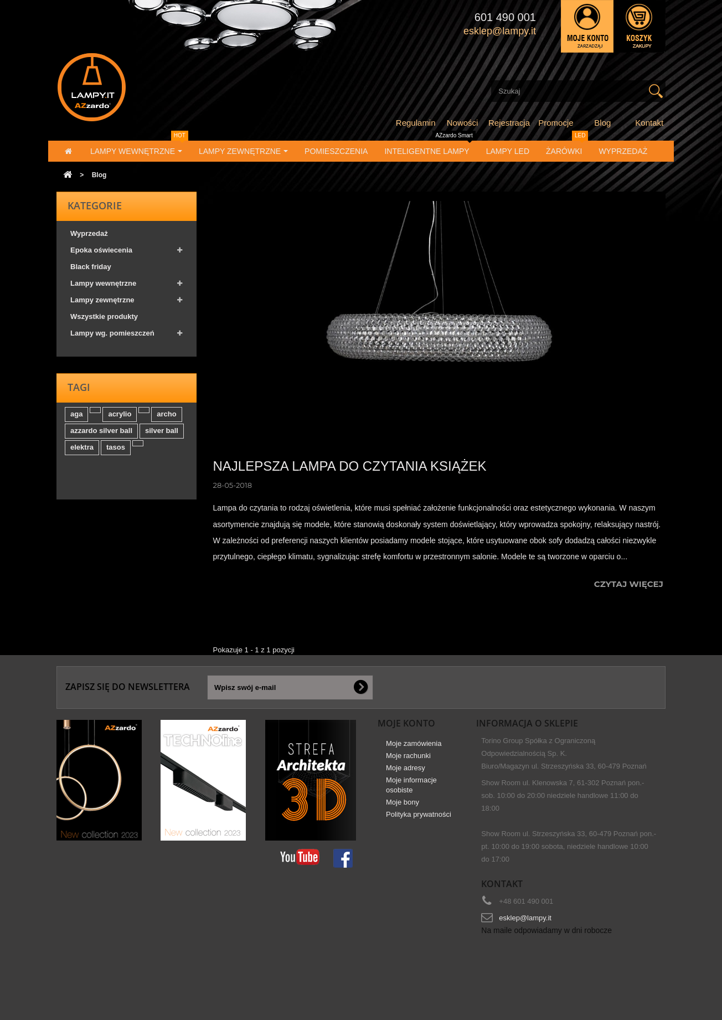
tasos (115, 453)
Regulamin (416, 122)
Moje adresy (405, 771)
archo (166, 420)
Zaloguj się (587, 26)
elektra (82, 453)
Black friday (90, 270)
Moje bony (402, 806)
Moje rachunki (408, 759)
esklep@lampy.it (525, 918)
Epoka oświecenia (101, 254)
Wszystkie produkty (104, 320)
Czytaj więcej (630, 584)
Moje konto (406, 723)
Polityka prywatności (418, 818)
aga (76, 420)
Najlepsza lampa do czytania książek (350, 466)
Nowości (462, 122)
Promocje (555, 122)
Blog (602, 122)
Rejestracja (509, 122)
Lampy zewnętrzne (102, 304)
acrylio (119, 420)
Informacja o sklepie (527, 723)
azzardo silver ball (101, 436)
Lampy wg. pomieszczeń (112, 337)
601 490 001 (505, 17)
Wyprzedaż (89, 237)
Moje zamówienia (413, 747)
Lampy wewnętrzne (103, 287)
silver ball (161, 436)
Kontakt (649, 122)
